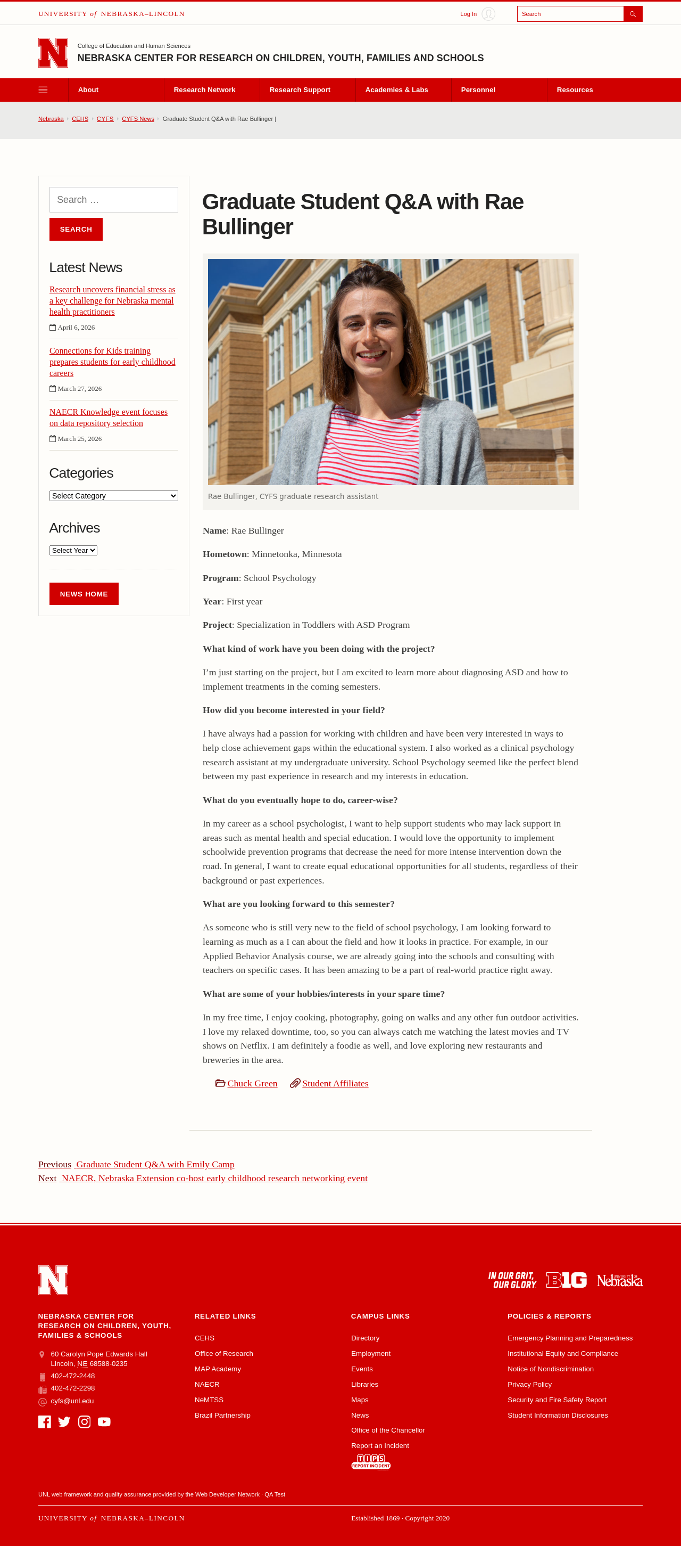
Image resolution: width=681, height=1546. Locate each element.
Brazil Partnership (223, 1415)
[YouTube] (104, 1422)
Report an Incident (380, 1456)
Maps (360, 1400)
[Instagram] (84, 1422)
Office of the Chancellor (388, 1430)
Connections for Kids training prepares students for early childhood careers (112, 362)
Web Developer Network (227, 1494)
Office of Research (224, 1353)
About (88, 90)
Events (362, 1369)
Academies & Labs (397, 90)
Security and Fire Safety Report (557, 1400)
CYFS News (138, 119)
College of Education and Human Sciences (134, 46)
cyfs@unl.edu (66, 1401)
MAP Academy (218, 1369)
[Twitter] (64, 1422)
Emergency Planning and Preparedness (570, 1338)
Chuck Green (253, 1083)
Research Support (300, 90)
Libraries (364, 1384)
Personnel (478, 90)
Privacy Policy (530, 1384)
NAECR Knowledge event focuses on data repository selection (108, 417)
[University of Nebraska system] (619, 1280)
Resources (575, 90)
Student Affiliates (335, 1083)
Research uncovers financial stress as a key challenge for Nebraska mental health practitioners (112, 300)
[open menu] (53, 90)
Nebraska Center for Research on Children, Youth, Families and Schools (281, 58)
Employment (371, 1353)
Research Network (205, 90)
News (360, 1415)
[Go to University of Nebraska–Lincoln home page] (53, 53)
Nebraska (51, 119)
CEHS (80, 119)
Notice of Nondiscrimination (551, 1369)
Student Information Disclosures (558, 1415)
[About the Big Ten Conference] (566, 1280)
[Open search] (580, 14)
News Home (84, 594)
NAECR (207, 1384)
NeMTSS (209, 1400)
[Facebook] (44, 1422)
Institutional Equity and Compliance (563, 1353)
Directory (365, 1338)
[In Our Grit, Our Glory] (512, 1280)
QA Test (274, 1494)
